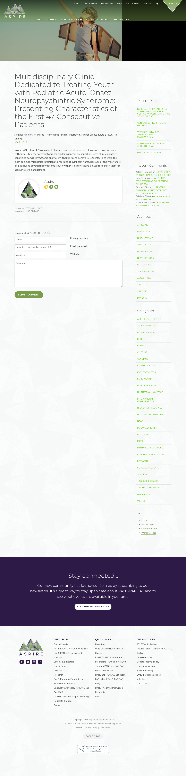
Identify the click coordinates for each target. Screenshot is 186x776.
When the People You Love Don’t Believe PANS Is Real (152, 181)
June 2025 (142, 291)
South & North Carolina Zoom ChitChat (151, 144)
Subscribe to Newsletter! (93, 606)
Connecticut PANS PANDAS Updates (151, 124)
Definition (100, 644)
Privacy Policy (91, 727)
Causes (98, 653)
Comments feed (149, 528)
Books (140, 345)
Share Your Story (145, 670)
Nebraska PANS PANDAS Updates (153, 198)
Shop (97, 696)
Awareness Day (144, 657)
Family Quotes (145, 378)
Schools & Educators (149, 467)
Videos (141, 501)
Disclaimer (105, 727)
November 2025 (145, 258)
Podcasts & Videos (63, 701)
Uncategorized (145, 494)
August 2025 (144, 278)
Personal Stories (147, 428)
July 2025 (142, 284)
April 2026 (142, 224)
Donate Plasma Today (148, 661)
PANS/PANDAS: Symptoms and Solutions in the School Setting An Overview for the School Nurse (153, 113)
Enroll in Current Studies (149, 674)
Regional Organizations (150, 454)
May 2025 (142, 298)
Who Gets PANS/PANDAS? (109, 648)
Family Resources (146, 385)
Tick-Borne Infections (64, 683)
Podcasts (142, 434)
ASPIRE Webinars (146, 325)
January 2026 (144, 244)
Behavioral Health (147, 332)
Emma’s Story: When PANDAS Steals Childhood (153, 173)
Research (35, 211)
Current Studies (146, 365)
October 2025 (144, 264)
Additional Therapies (149, 319)
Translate (147, 3)
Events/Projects (146, 372)
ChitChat (142, 352)
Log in (144, 520)
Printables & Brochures (150, 447)
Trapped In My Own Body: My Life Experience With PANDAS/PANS (153, 190)
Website (75, 254)
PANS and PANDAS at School (110, 674)
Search (164, 81)
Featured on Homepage (150, 392)
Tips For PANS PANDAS (149, 487)
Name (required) (79, 238)
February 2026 (145, 238)
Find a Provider (61, 644)
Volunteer (141, 679)
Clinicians (142, 359)
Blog (27, 211)
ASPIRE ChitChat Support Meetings (72, 696)
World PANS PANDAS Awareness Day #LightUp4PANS (148, 134)
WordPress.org (148, 532)
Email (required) (78, 246)
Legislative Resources (149, 408)
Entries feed (147, 524)
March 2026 (143, 231)
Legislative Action (146, 666)
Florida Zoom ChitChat (150, 152)
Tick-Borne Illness (147, 481)
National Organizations (151, 414)
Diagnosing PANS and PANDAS (111, 661)
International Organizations (145, 400)
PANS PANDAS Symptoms (108, 657)
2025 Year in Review (147, 644)
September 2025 (145, 271)
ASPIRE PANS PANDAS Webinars (71, 648)
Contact (78, 727)
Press (140, 441)
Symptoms (143, 474)
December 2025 (145, 251)
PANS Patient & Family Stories (69, 679)
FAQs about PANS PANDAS (109, 679)
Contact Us (142, 683)
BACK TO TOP (93, 736)
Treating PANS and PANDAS (109, 666)
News (140, 421)
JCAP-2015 (21, 142)
